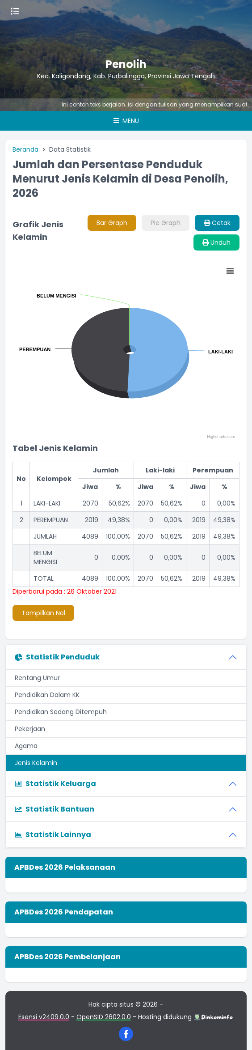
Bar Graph (112, 222)
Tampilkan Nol (43, 612)
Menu (126, 120)
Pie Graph (166, 222)
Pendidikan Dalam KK (47, 694)
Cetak (217, 222)
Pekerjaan (30, 728)
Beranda (25, 149)
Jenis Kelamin (36, 762)
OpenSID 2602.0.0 (103, 1016)
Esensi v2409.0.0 (43, 1016)
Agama (26, 745)
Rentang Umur (37, 677)
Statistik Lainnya (53, 834)
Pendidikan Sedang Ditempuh (61, 711)
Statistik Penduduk (57, 657)
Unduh (216, 242)
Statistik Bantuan (54, 809)
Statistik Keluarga (55, 783)
